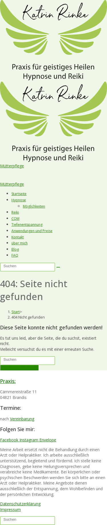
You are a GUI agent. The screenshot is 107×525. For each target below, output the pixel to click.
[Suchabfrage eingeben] (27, 267)
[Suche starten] (58, 267)
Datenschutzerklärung (20, 503)
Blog (15, 249)
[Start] (15, 311)
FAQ (14, 255)
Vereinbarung (22, 418)
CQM (15, 218)
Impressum (10, 509)
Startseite (19, 193)
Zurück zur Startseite (19, 367)
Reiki (15, 212)
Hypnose (18, 200)
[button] (53, 172)
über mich (19, 243)
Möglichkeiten (34, 206)
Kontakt (17, 237)
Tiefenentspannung (27, 224)
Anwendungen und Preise (32, 230)
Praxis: (8, 381)
